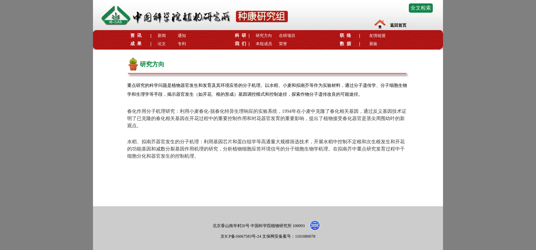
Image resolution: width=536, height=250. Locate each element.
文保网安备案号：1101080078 (289, 236)
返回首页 (398, 25)
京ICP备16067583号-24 (241, 236)
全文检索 (421, 8)
